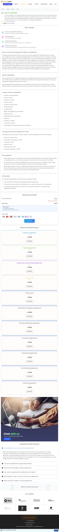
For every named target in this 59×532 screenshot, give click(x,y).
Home (3, 9)
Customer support (29, 517)
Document (23, 4)
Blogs (51, 4)
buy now (29, 220)
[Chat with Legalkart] (29, 524)
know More (29, 241)
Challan (36, 4)
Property (16, 4)
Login (55, 4)
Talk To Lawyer (7, 4)
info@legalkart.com (30, 522)
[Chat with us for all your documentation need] (29, 413)
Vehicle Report (44, 4)
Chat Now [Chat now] (7, 438)
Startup (30, 4)
